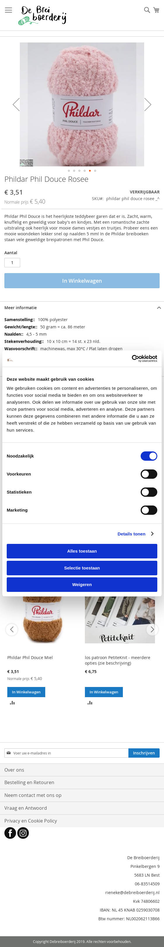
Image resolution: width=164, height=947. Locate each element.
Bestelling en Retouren (29, 782)
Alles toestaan (82, 551)
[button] (16, 104)
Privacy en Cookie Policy (30, 821)
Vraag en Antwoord (25, 808)
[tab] (82, 307)
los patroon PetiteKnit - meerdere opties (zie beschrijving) (117, 660)
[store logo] (42, 15)
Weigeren (82, 584)
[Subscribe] (144, 753)
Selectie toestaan (82, 567)
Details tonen (131, 533)
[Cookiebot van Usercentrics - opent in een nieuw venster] (131, 358)
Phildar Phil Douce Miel (30, 657)
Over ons (14, 770)
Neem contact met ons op (33, 795)
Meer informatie (20, 307)
